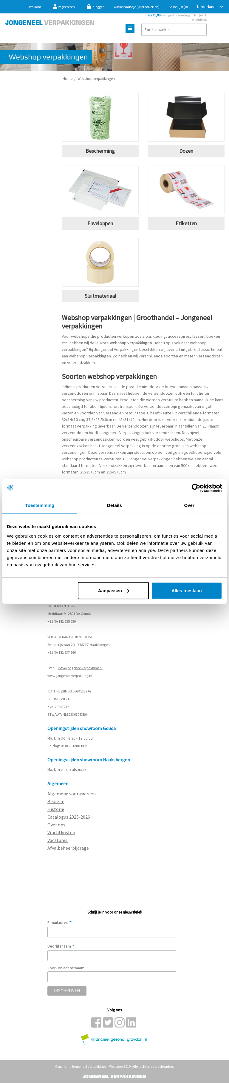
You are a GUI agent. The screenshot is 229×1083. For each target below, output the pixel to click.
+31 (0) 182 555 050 (61, 621)
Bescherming (100, 150)
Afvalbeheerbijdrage (68, 848)
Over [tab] (189, 505)
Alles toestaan (186, 590)
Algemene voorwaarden (71, 794)
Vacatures (57, 840)
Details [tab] (114, 505)
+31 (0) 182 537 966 (61, 652)
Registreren (64, 6)
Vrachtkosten (61, 832)
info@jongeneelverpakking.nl (80, 668)
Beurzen (55, 801)
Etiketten (186, 223)
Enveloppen (100, 223)
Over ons (56, 825)
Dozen (186, 150)
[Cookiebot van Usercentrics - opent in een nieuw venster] (196, 488)
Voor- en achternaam (65, 968)
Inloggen (96, 6)
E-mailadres (59, 922)
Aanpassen (113, 590)
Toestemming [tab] (40, 505)
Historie (55, 809)
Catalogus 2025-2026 (68, 817)
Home (67, 78)
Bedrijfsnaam (61, 946)
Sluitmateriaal (100, 295)
